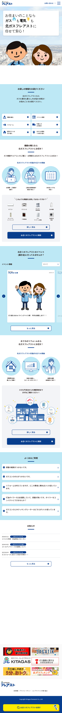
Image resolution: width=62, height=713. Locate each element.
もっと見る (38, 333)
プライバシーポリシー (25, 691)
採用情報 (16, 691)
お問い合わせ (50, 3)
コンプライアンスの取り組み (39, 691)
